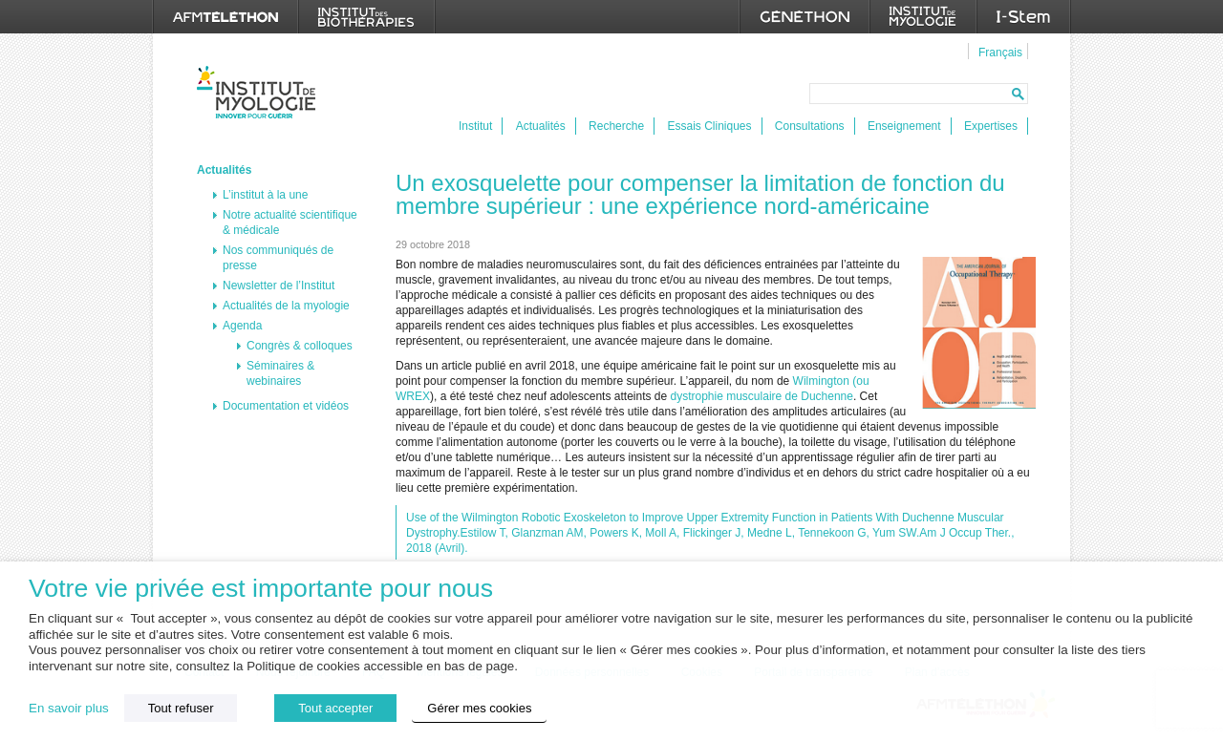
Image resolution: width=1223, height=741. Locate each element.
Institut (475, 126)
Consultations (810, 126)
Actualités (541, 126)
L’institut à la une (265, 194)
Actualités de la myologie (286, 305)
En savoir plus (69, 708)
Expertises (991, 126)
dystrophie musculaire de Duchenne (762, 396)
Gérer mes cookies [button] (479, 708)
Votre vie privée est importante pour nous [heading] (261, 589)
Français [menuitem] (1000, 52)
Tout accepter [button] (335, 708)
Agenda (242, 325)
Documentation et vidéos (286, 406)
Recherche (616, 126)
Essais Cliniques (709, 126)
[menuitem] (998, 51)
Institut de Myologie (260, 92)
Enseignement (904, 126)
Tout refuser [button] (181, 708)
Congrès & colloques (300, 345)
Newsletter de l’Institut (278, 285)
